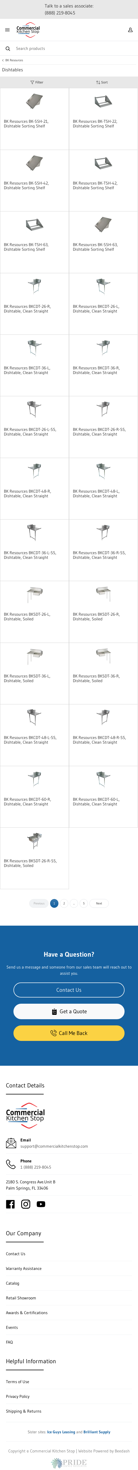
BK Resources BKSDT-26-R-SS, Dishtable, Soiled (30, 863)
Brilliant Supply (96, 1431)
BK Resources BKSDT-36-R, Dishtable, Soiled (96, 678)
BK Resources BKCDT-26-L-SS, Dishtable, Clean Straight (30, 431)
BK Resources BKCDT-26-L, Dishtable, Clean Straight (96, 308)
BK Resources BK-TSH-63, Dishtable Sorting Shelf (26, 247)
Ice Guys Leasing (61, 1431)
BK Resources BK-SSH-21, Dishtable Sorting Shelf (26, 123)
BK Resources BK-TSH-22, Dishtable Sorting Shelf (95, 123)
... (74, 903)
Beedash (122, 1450)
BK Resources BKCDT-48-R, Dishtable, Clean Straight (27, 493)
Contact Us (68, 990)
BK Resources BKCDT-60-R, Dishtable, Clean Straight (27, 801)
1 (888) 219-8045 (35, 1167)
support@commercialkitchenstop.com (54, 1146)
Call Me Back (69, 1033)
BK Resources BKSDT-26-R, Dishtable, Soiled (96, 616)
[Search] (69, 48)
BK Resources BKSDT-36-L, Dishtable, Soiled (27, 678)
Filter (36, 82)
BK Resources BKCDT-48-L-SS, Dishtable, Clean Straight (30, 739)
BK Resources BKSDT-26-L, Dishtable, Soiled (27, 616)
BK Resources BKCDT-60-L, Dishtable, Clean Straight (96, 801)
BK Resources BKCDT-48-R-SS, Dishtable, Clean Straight (99, 739)
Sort (102, 82)
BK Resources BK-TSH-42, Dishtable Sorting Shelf (95, 185)
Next (99, 903)
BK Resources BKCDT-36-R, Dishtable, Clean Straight (96, 370)
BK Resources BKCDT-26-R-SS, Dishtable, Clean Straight (99, 431)
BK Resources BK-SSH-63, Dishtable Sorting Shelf (95, 247)
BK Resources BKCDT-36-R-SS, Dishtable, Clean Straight (99, 555)
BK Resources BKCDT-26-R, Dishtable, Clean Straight (27, 308)
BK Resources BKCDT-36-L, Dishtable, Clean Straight (27, 370)
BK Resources (14, 60)
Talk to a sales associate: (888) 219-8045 (69, 9)
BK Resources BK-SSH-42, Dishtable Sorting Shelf (26, 185)
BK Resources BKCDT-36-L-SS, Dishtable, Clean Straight (30, 555)
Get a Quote (69, 1011)
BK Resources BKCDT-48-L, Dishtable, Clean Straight (96, 493)
